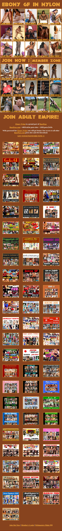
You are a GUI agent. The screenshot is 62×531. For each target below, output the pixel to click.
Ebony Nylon (20, 124)
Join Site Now (14, 525)
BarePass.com (15, 127)
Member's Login (27, 525)
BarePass (43, 124)
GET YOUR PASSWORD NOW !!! (31, 136)
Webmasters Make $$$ (44, 525)
